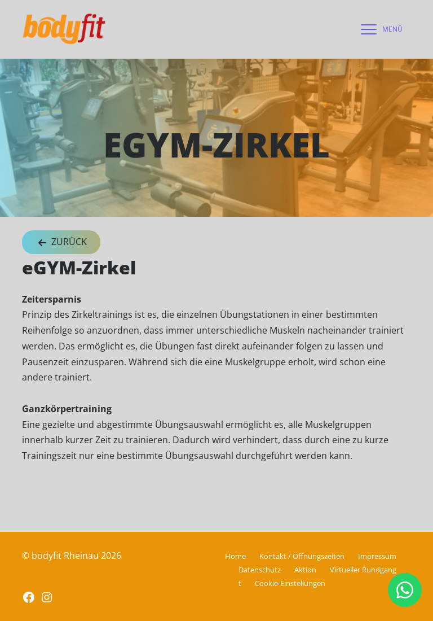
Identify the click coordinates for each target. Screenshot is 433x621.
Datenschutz (259, 570)
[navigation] (379, 29)
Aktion (305, 570)
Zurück (61, 242)
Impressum (377, 556)
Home (235, 556)
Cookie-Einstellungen (290, 583)
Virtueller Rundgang (363, 570)
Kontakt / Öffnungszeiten (301, 556)
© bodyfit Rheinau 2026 (71, 555)
